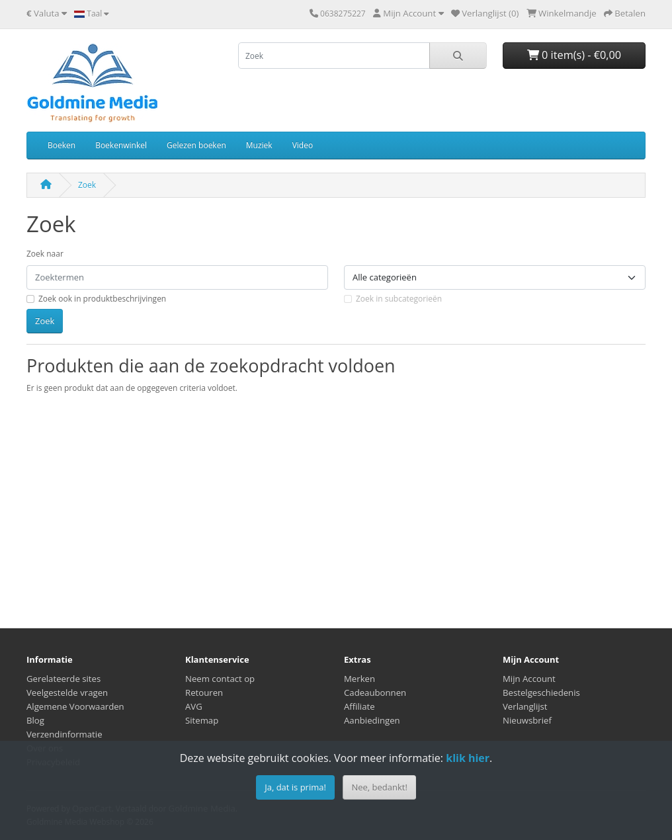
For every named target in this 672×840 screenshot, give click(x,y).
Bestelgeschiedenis (541, 692)
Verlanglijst (525, 706)
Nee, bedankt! (379, 787)
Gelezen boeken (196, 145)
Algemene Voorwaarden (75, 706)
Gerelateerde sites (63, 679)
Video (302, 145)
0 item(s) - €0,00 (574, 55)
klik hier (467, 758)
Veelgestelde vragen (67, 692)
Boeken (61, 145)
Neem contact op (220, 679)
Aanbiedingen (372, 720)
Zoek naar (44, 253)
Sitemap (201, 720)
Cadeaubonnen (375, 692)
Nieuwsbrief (527, 720)
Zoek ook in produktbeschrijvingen (102, 298)
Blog (35, 720)
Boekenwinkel (121, 145)
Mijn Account (529, 679)
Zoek (87, 184)
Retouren (204, 692)
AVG (193, 706)
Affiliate (359, 706)
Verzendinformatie (64, 734)
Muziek (259, 145)
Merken (359, 679)
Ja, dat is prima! (295, 787)
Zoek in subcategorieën (399, 298)
